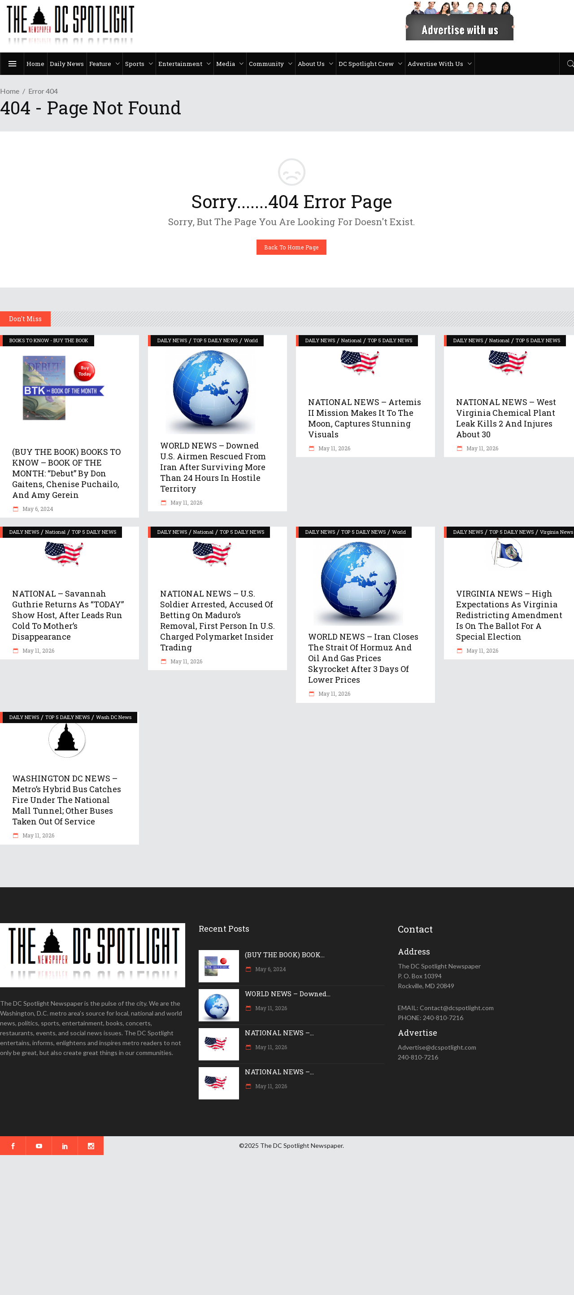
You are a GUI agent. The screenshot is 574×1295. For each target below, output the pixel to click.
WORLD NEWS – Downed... (287, 993)
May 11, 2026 (185, 502)
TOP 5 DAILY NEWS (215, 340)
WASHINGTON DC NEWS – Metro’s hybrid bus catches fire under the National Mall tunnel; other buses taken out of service (66, 800)
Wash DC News (113, 717)
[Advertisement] (269, 1225)
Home (9, 91)
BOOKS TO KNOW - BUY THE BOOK (48, 340)
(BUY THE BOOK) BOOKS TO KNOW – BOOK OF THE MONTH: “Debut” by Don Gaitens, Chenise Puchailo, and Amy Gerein (66, 473)
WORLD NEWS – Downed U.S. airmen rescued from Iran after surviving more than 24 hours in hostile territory (213, 467)
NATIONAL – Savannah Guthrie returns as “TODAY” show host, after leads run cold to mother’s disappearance (68, 615)
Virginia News (556, 531)
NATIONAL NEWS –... (279, 1032)
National (351, 340)
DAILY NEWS (172, 340)
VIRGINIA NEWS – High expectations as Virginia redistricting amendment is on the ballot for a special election (509, 615)
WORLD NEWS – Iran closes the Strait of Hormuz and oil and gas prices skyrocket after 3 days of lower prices (363, 658)
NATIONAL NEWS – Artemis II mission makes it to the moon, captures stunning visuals (364, 418)
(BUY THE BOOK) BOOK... (285, 954)
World (251, 340)
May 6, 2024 (37, 508)
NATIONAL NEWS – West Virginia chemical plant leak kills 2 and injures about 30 (506, 418)
